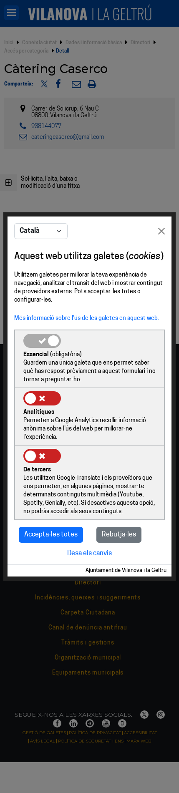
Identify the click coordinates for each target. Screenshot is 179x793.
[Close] (161, 231)
